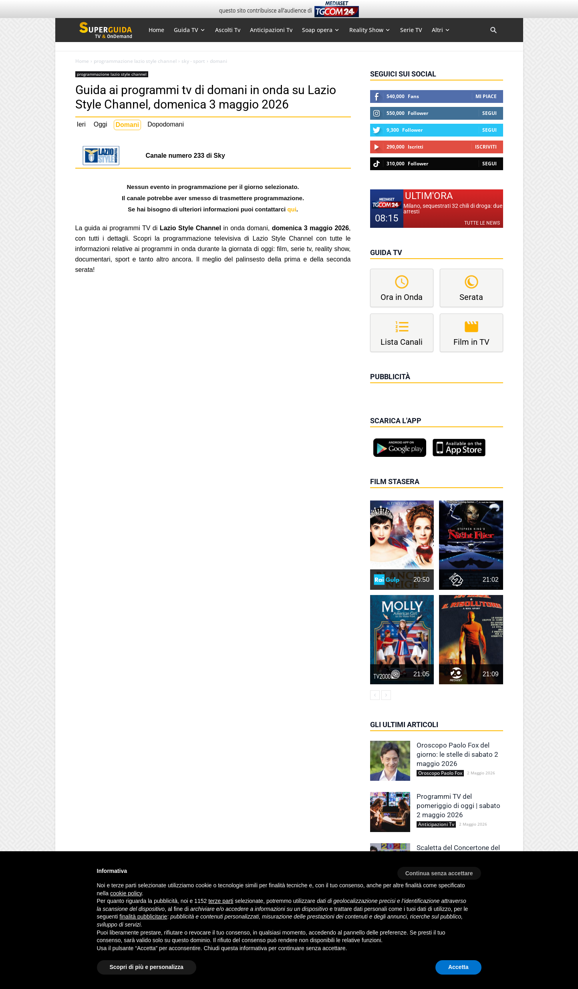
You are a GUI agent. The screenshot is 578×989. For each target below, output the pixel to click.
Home (82, 61)
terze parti (220, 901)
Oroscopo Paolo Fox (440, 773)
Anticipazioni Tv (436, 824)
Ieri (81, 124)
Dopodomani (165, 124)
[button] (439, 870)
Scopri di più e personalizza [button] (146, 967)
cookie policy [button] (126, 893)
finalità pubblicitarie (143, 916)
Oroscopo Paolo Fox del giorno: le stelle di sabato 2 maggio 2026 (457, 754)
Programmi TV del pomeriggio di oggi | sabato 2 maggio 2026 (458, 805)
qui (291, 209)
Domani (127, 124)
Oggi (100, 124)
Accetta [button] (458, 967)
